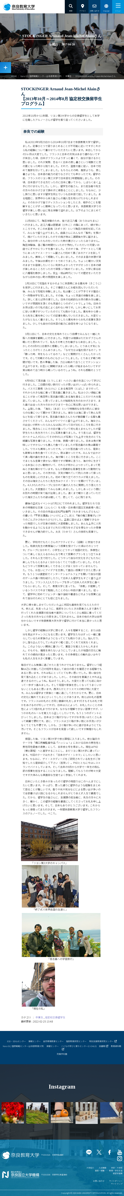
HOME (14, 76)
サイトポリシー (115, 1181)
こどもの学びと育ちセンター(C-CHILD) (79, 1046)
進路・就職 (99, 1170)
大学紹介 (90, 1167)
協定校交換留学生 (55, 1017)
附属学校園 (62, 1053)
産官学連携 (117, 1173)
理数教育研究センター (76, 1041)
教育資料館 (116, 1046)
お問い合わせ (98, 1181)
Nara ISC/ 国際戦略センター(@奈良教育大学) (41, 76)
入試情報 (102, 1167)
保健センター (52, 1046)
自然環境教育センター (53, 1041)
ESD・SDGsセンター (16, 1041)
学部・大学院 (116, 1167)
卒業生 (68, 76)
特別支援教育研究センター (101, 1041)
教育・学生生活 (115, 1170)
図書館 (102, 1046)
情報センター (34, 1041)
